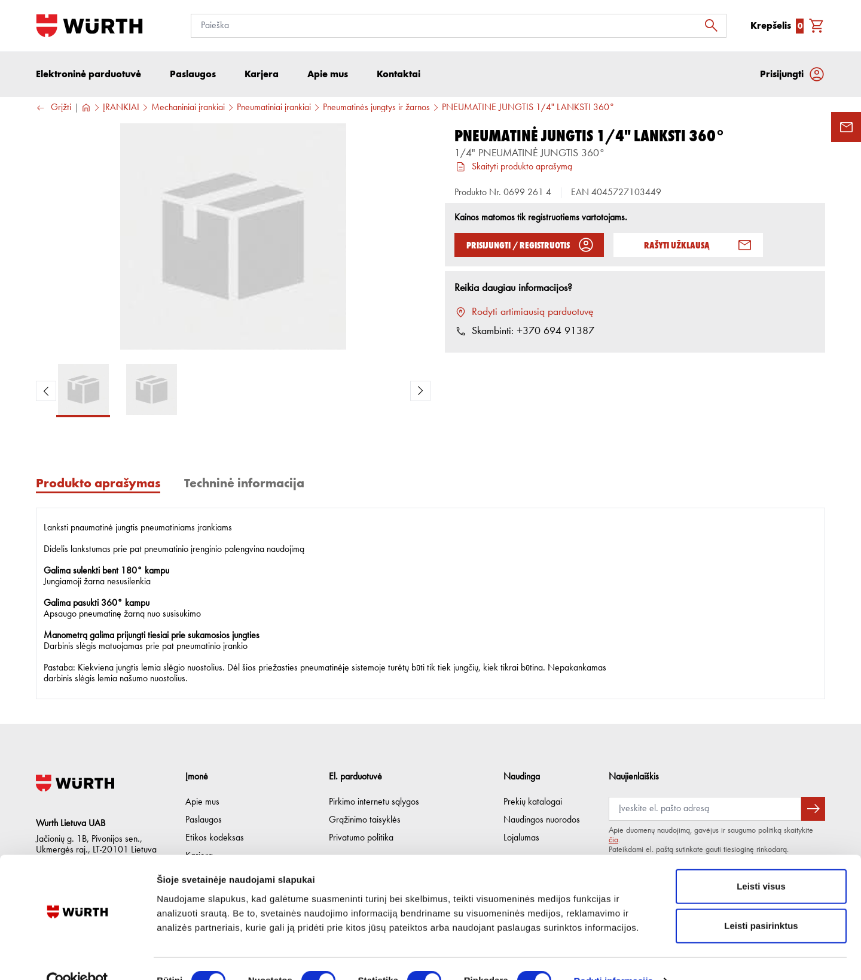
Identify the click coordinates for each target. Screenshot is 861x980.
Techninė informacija (244, 483)
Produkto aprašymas (98, 483)
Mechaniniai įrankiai (188, 108)
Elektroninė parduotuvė (88, 74)
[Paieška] (458, 26)
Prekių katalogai (532, 802)
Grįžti (53, 108)
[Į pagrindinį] (89, 25)
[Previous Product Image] (46, 391)
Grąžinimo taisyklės (365, 820)
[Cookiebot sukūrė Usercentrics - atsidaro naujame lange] (77, 957)
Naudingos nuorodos (541, 820)
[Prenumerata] (705, 809)
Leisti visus (761, 862)
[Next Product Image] (420, 391)
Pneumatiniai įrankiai (274, 108)
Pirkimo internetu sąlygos (374, 802)
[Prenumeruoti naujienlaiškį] (813, 809)
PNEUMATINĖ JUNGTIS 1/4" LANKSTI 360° (528, 108)
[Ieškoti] (714, 26)
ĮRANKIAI (121, 108)
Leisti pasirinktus (761, 901)
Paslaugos (203, 820)
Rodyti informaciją (613, 956)
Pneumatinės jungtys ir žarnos (376, 108)
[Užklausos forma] (846, 127)
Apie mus (202, 802)
